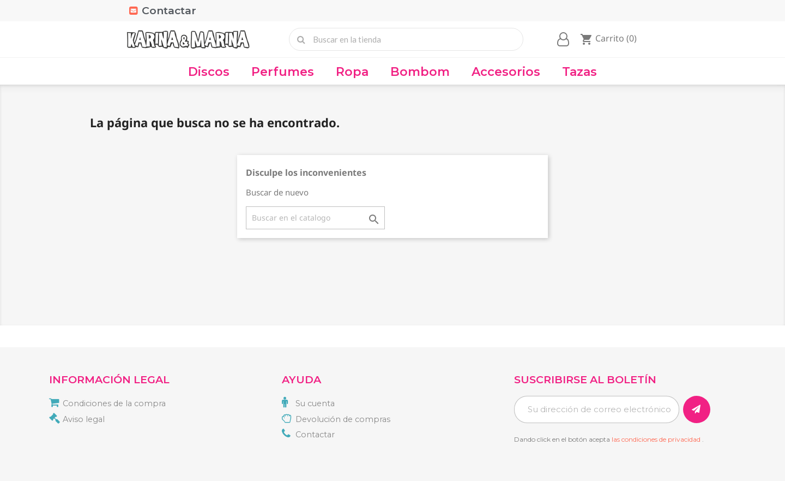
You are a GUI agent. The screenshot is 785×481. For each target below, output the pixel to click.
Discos (209, 71)
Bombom (420, 71)
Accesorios (506, 71)
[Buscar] (315, 217)
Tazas (579, 71)
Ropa (352, 71)
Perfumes (282, 71)
